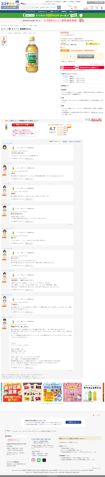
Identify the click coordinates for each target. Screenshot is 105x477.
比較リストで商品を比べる (68, 61)
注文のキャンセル (53, 472)
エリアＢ (65, 80)
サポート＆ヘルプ (16, 470)
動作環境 (91, 470)
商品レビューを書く (23, 124)
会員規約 (55, 470)
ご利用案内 (77, 1)
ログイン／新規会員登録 (96, 2)
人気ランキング (54, 11)
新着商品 (64, 11)
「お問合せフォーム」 (44, 424)
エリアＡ (65, 78)
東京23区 (65, 76)
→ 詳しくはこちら (22, 135)
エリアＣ (65, 82)
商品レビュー (73, 11)
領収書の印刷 (68, 472)
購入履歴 (41, 472)
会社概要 (23, 470)
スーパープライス (30, 11)
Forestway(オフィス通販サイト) (61, 1)
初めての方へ (49, 1)
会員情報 (35, 472)
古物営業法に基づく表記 (46, 470)
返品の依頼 (61, 472)
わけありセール (42, 11)
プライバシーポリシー (63, 470)
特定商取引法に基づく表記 (33, 470)
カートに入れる (86, 56)
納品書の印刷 (76, 472)
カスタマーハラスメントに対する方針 (79, 470)
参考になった (29, 158)
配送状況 (46, 472)
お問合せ (72, 1)
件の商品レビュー (72, 35)
